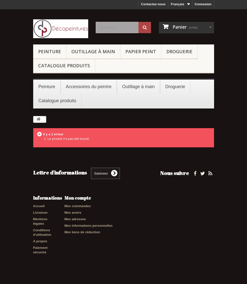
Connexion (202, 4)
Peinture (49, 51)
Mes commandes (78, 206)
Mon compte (78, 198)
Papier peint (140, 51)
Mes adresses (75, 219)
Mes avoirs (73, 212)
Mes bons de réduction (82, 232)
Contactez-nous (153, 4)
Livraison (40, 212)
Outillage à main (93, 51)
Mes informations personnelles (89, 226)
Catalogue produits (64, 66)
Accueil (39, 206)
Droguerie (179, 51)
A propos (40, 241)
